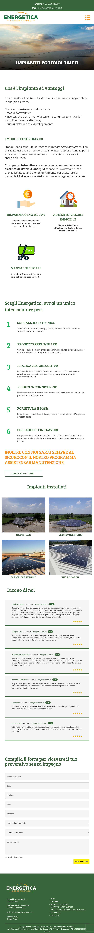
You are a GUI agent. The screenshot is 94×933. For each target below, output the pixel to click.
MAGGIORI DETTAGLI (23, 472)
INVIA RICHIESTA (81, 860)
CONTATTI (54, 914)
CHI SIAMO (54, 900)
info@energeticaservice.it (50, 7)
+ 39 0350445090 (51, 3)
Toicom (47, 930)
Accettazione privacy (15, 856)
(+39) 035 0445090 (22, 904)
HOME (53, 897)
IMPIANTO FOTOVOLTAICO (61, 906)
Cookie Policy (12, 918)
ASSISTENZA (55, 911)
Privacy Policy (12, 915)
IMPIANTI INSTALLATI (59, 903)
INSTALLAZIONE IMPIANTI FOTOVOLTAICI (67, 908)
